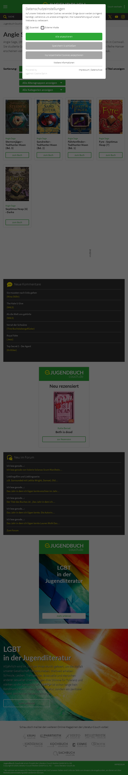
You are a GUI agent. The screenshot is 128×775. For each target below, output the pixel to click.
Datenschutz (96, 69)
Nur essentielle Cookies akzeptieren (64, 55)
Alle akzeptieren (64, 36)
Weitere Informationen (64, 62)
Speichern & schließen (64, 45)
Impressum (84, 69)
